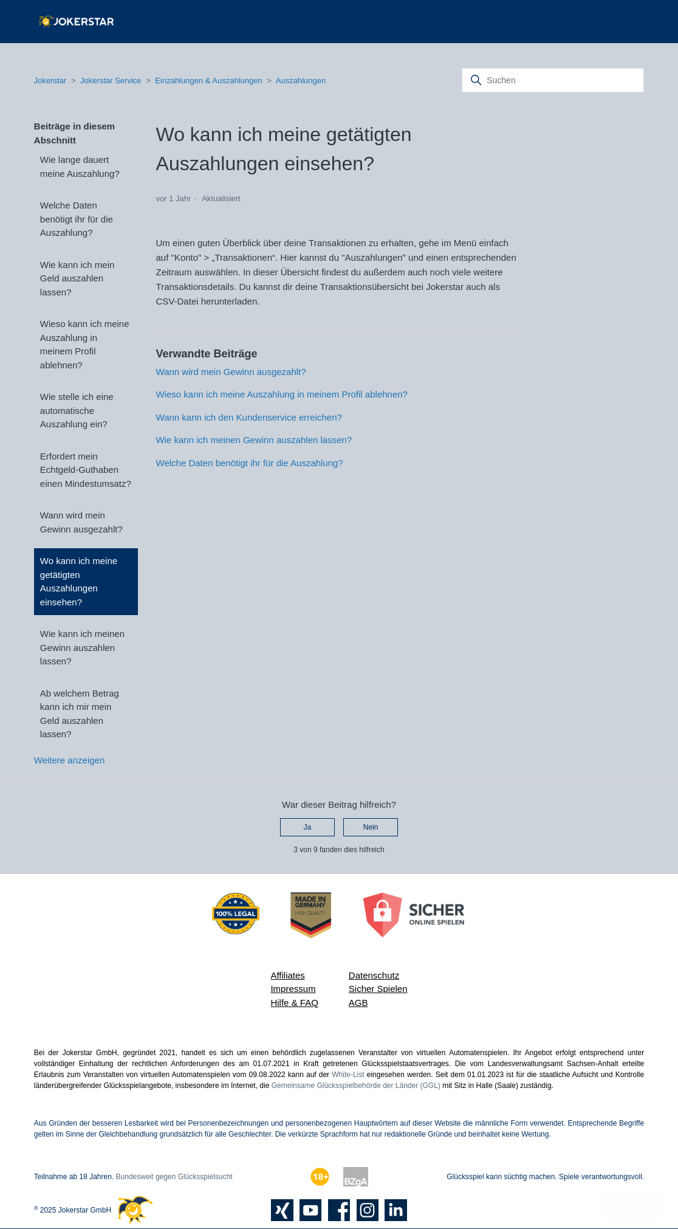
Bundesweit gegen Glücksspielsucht (174, 1176)
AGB (358, 1002)
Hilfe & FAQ (294, 1002)
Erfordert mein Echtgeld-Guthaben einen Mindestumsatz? (85, 470)
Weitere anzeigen (69, 760)
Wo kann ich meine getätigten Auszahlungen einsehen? (78, 581)
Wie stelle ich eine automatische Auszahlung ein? (77, 410)
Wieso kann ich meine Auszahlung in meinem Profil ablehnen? (84, 344)
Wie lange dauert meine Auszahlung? (80, 166)
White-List (348, 1074)
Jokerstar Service (110, 80)
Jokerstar (51, 80)
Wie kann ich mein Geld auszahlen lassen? (77, 278)
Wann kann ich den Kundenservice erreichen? (249, 417)
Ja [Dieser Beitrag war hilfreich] (308, 827)
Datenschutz (374, 975)
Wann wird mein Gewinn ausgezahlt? (81, 522)
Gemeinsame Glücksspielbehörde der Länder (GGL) (356, 1085)
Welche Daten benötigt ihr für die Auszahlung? (76, 219)
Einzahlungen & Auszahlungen (208, 80)
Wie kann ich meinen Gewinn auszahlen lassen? (82, 647)
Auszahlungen (301, 80)
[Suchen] (553, 80)
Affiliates (287, 975)
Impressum (292, 988)
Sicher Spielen (378, 988)
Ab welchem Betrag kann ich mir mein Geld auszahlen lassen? (79, 714)
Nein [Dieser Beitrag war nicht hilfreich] (370, 827)
